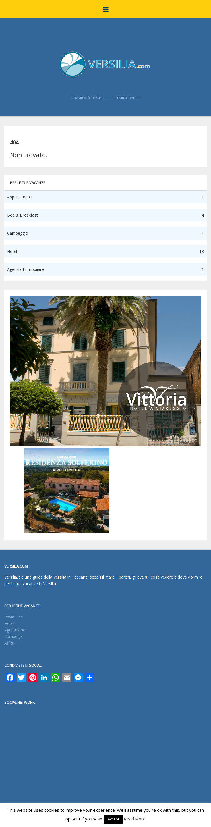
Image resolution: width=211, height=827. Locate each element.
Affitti (9, 643)
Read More (135, 819)
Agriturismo (15, 630)
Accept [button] (113, 819)
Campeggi (13, 636)
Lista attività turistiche (88, 97)
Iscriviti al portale (126, 97)
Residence (13, 617)
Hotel (9, 623)
